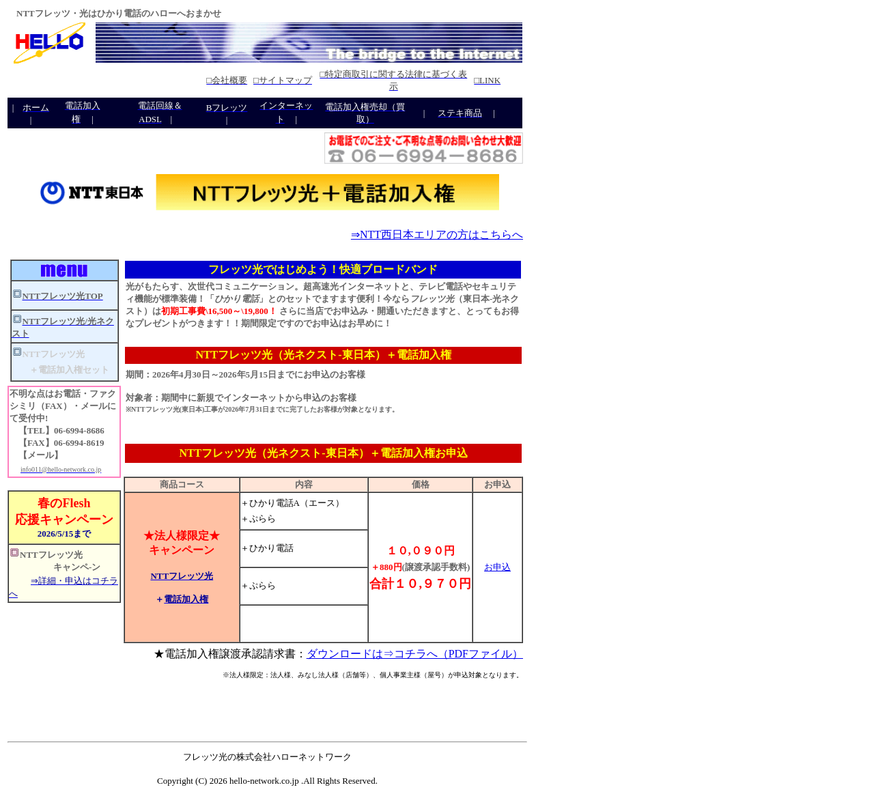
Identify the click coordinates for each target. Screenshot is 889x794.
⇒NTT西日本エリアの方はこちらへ (437, 234)
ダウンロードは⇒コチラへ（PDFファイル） (415, 654)
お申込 (497, 567)
